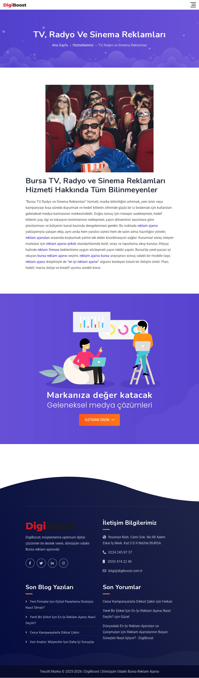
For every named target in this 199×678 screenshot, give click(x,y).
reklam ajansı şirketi (61, 244)
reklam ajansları (38, 238)
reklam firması (48, 250)
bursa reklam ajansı (52, 256)
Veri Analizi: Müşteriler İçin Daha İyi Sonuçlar (62, 642)
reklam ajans (35, 262)
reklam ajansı (147, 226)
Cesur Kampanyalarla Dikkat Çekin (54, 633)
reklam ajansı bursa (94, 256)
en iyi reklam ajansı (83, 262)
